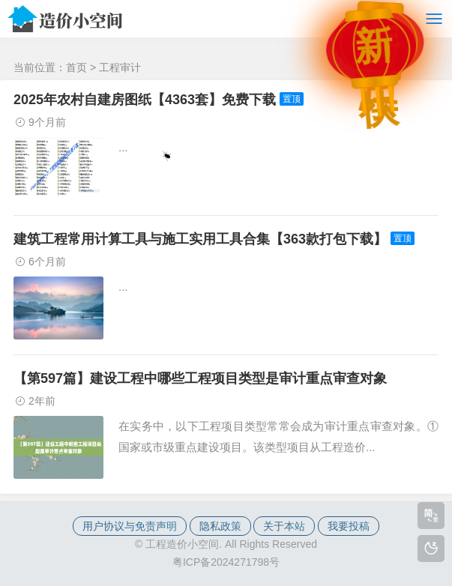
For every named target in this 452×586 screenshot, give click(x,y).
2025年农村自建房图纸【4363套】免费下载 (144, 99)
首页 (76, 67)
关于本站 (284, 526)
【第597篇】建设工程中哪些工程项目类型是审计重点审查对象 (200, 378)
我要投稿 (349, 526)
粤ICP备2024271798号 (226, 562)
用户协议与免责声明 (129, 526)
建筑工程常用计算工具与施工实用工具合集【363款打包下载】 (200, 239)
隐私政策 (220, 526)
